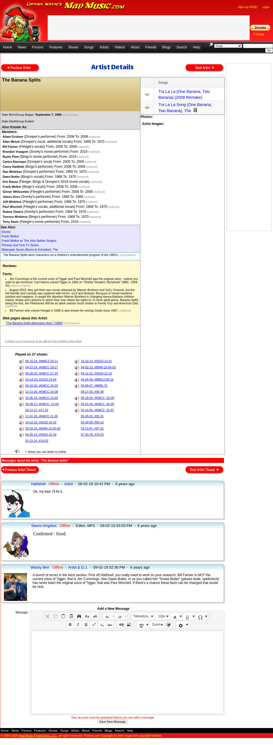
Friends (150, 47)
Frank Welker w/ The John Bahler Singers (28, 240)
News (22, 47)
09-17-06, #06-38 (92, 391)
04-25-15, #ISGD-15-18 (40, 434)
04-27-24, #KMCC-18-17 (41, 367)
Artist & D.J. (78, 567)
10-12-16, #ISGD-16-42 (40, 422)
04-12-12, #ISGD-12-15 (96, 373)
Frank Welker (10, 236)
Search (181, 47)
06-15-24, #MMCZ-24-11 (41, 361)
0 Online (258, 34)
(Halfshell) (94, 136)
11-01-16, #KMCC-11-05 (41, 416)
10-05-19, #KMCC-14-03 (41, 397)
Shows (73, 47)
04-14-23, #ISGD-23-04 (40, 379)
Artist (68, 484)
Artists (104, 47)
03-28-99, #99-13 (92, 422)
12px (161, 616)
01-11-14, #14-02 (36, 440)
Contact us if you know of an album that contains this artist (43, 341)
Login (265, 7)
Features (55, 47)
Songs (89, 47)
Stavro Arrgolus (44, 526)
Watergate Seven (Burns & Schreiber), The (29, 249)
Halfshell (38, 484)
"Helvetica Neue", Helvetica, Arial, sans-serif (144, 616)
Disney (6, 231)
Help (196, 47)
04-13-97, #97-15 (92, 428)
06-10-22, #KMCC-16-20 (41, 385)
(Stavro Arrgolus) (21, 285)
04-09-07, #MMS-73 (94, 385)
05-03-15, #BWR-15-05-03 (42, 428)
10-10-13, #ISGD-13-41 (96, 361)
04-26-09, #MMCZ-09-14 (97, 379)
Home (7, 47)
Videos (119, 47)
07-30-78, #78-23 (92, 434)
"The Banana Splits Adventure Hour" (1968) (33, 323)
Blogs (166, 47)
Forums (37, 47)
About (135, 47)
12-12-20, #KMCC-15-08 (41, 391)
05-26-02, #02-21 (92, 416)
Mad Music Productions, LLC (38, 735)
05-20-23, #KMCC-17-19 (41, 373)
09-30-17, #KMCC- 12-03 (42, 404)
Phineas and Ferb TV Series (20, 245)
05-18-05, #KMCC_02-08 (97, 397)
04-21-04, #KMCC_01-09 (97, 404)
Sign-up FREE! (248, 7)
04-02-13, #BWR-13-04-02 (98, 367)
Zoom (156, 624)
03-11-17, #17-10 (36, 410)
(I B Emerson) (70, 115)
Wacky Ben (40, 567)
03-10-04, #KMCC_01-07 (97, 410)
